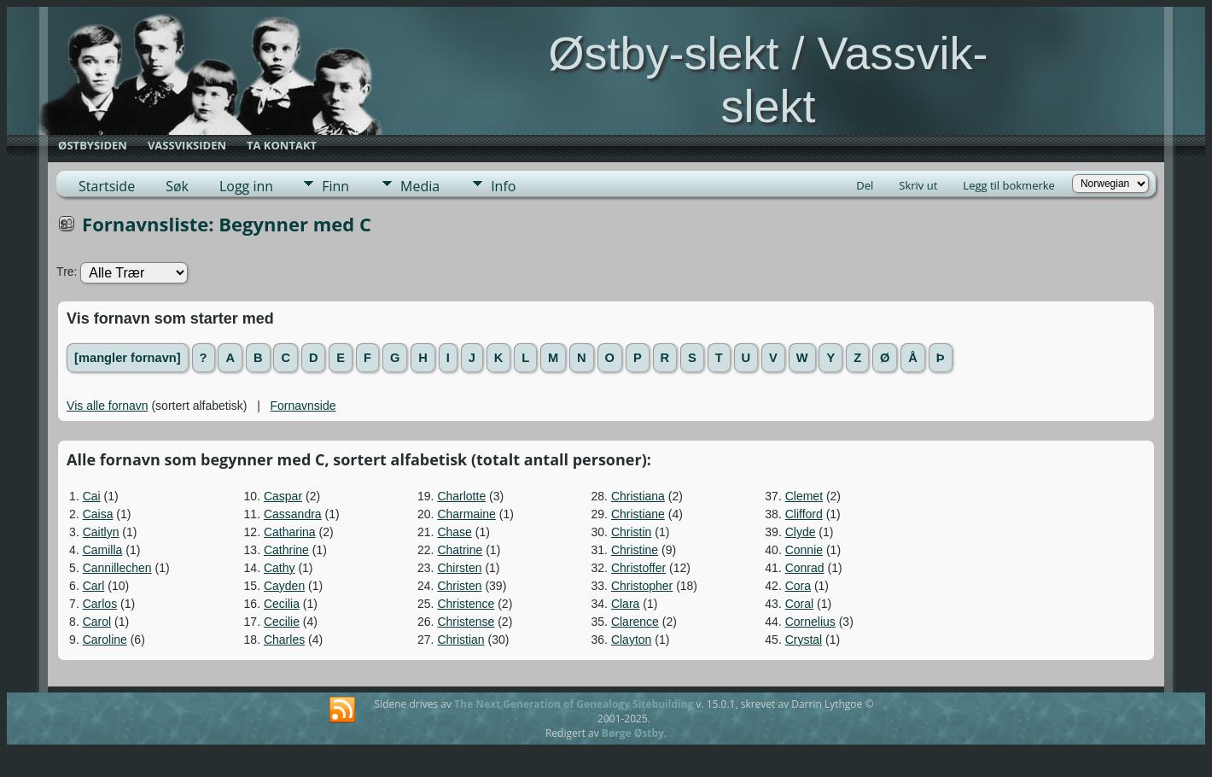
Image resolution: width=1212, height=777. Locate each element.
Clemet (804, 496)
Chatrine (459, 550)
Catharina (290, 532)
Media (420, 186)
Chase (454, 532)
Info (503, 186)
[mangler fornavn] (127, 358)
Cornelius (810, 621)
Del (864, 185)
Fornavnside (302, 405)
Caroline (105, 639)
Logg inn (246, 186)
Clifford (804, 514)
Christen (459, 586)
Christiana (638, 496)
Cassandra (293, 514)
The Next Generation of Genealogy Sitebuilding (573, 704)
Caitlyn (101, 532)
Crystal (804, 639)
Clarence (635, 621)
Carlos (100, 603)
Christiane (638, 514)
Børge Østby (633, 733)
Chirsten (459, 568)
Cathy (279, 568)
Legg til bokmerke (1009, 185)
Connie (804, 550)
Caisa (98, 514)
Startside (107, 186)
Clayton (631, 639)
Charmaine (466, 514)
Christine (634, 550)
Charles (284, 639)
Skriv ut (918, 185)
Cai (92, 496)
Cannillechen (117, 568)
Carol (97, 621)
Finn (335, 186)
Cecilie (282, 621)
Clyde (800, 532)
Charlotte (461, 496)
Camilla (103, 550)
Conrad (805, 568)
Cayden (284, 586)
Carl (94, 586)
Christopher (642, 586)
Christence (465, 603)
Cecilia (282, 603)
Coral (799, 603)
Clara (625, 603)
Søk (177, 186)
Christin (631, 532)
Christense (465, 621)
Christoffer (638, 568)
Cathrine (286, 550)
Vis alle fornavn (107, 405)
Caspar (283, 496)
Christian (460, 639)
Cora (798, 586)
